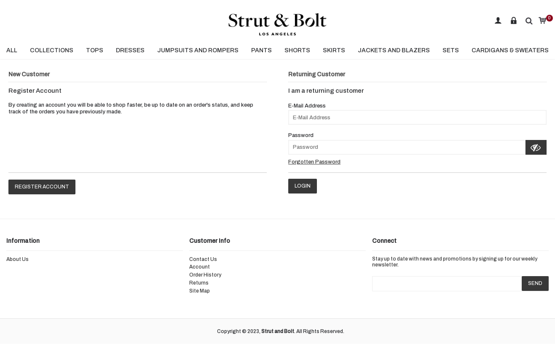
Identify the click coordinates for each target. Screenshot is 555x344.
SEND (535, 283)
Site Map (199, 291)
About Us (17, 259)
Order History (205, 275)
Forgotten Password (314, 162)
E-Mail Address (307, 106)
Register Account (42, 187)
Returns (199, 283)
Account (199, 267)
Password (301, 135)
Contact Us (203, 259)
